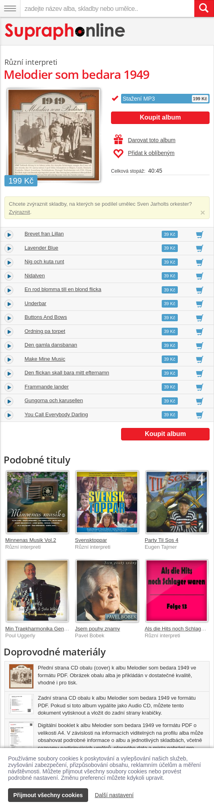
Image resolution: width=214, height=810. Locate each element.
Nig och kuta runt (44, 261)
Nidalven (35, 276)
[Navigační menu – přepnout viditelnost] (10, 8)
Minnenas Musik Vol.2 (30, 540)
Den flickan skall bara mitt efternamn (67, 373)
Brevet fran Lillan (44, 234)
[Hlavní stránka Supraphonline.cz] (65, 31)
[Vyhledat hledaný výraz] (204, 8)
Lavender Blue (41, 248)
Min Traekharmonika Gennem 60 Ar (46, 629)
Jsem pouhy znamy (97, 629)
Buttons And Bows (46, 317)
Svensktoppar (91, 540)
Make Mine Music (45, 359)
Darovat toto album (144, 140)
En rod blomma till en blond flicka (63, 289)
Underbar (35, 303)
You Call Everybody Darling (56, 414)
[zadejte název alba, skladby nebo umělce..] (107, 8)
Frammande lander (47, 387)
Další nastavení (114, 795)
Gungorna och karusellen (54, 400)
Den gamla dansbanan (51, 345)
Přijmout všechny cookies (48, 795)
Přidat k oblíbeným (144, 154)
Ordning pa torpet (45, 331)
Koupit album (160, 117)
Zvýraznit (19, 212)
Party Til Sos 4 (162, 540)
